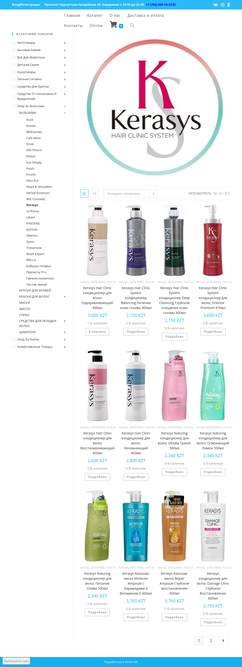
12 (215, 193)
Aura (29, 119)
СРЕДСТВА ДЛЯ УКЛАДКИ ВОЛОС (37, 323)
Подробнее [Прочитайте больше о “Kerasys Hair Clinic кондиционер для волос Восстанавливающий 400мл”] (97, 477)
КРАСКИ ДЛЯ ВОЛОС (34, 296)
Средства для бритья (33, 86)
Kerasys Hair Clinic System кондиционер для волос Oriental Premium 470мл (213, 298)
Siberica (32, 235)
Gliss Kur (32, 180)
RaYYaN (31, 229)
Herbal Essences (38, 193)
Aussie (30, 126)
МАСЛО (24, 309)
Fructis (31, 174)
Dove (30, 144)
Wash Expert (35, 254)
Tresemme (34, 248)
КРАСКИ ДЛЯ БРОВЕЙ (35, 290)
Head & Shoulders (39, 187)
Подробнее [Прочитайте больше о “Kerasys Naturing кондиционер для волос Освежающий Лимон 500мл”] (213, 472)
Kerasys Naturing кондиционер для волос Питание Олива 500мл (97, 581)
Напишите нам (16, 661)
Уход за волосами (30, 106)
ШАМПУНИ (27, 332)
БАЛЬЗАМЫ (98, 282)
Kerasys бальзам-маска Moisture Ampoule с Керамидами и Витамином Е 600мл (136, 583)
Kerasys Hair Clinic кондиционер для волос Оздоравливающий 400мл (97, 298)
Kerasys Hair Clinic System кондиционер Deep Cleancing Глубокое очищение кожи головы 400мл (174, 300)
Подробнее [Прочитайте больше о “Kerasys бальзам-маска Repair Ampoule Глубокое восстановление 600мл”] (174, 617)
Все (227, 193)
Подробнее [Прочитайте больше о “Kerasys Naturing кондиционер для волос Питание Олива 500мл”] (97, 612)
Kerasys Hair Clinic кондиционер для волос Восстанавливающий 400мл (97, 443)
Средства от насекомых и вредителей (36, 96)
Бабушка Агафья (38, 266)
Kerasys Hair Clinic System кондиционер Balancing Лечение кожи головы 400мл (136, 298)
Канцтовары (26, 72)
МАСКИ (24, 302)
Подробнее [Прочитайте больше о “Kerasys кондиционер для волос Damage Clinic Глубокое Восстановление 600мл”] (213, 622)
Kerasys (85, 282)
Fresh (30, 168)
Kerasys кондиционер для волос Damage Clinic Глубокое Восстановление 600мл (213, 586)
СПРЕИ (24, 315)
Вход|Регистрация (26, 4)
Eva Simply (34, 162)
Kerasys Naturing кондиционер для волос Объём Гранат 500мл (174, 440)
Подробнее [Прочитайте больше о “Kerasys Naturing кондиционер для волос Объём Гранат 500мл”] (174, 472)
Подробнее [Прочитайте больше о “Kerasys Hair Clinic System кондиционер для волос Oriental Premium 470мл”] (213, 332)
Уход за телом (28, 339)
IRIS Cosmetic (35, 199)
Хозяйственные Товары (34, 347)
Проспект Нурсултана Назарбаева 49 (72, 4)
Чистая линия (36, 284)
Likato (30, 217)
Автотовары (26, 42)
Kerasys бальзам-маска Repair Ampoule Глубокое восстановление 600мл (174, 583)
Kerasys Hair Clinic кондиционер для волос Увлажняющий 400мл (136, 443)
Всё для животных (31, 57)
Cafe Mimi (33, 138)
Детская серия (28, 64)
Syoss (30, 241)
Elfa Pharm (34, 150)
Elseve (30, 156)
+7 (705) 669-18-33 (160, 4)
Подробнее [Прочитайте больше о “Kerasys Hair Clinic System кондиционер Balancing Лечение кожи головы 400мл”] (136, 332)
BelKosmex (34, 132)
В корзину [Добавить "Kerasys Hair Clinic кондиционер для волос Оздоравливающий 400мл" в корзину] (97, 332)
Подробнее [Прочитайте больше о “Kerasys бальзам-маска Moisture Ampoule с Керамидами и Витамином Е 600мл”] (136, 617)
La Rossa (32, 211)
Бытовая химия (28, 50)
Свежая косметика (40, 278)
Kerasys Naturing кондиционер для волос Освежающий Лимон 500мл (213, 440)
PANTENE (33, 223)
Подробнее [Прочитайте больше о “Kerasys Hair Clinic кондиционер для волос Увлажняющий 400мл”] (136, 477)
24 (220, 193)
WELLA (31, 260)
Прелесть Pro (36, 272)
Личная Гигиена (29, 79)
